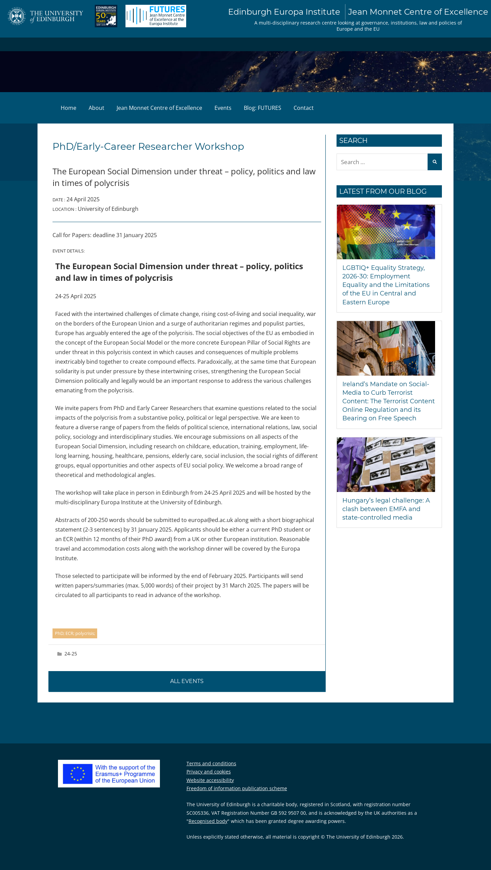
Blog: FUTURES (262, 108)
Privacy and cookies (209, 771)
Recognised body (208, 821)
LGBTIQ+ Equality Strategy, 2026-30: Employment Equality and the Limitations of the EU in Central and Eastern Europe (386, 285)
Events (223, 108)
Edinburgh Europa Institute (358, 12)
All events (187, 681)
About (96, 108)
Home (68, 108)
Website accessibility (210, 780)
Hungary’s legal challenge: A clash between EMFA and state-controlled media (386, 509)
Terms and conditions (211, 763)
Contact (304, 108)
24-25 (70, 653)
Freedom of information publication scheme (237, 788)
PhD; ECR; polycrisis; (75, 633)
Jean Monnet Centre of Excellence (159, 108)
